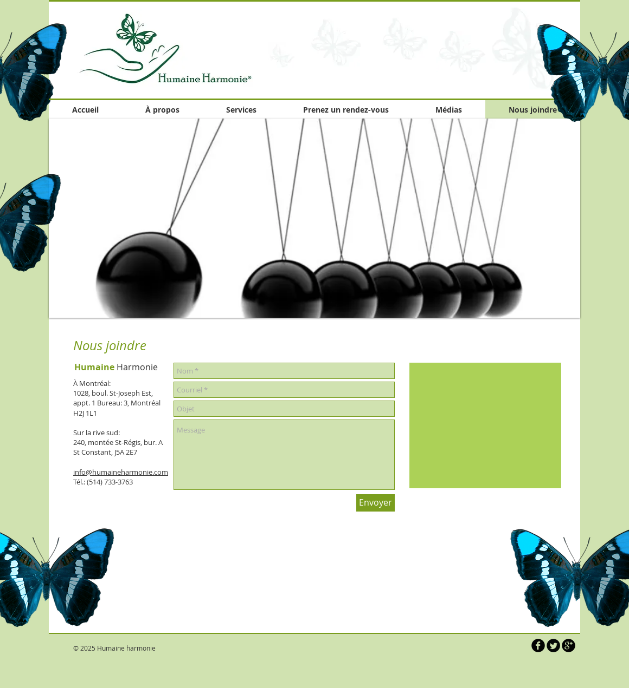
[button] (314, 218)
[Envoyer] (375, 503)
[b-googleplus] (568, 645)
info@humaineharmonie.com (120, 472)
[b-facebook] (538, 645)
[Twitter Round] (553, 645)
